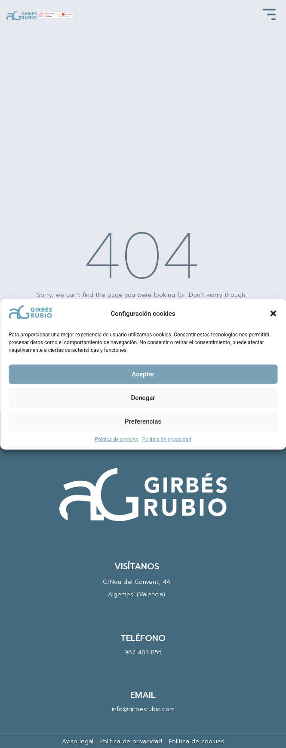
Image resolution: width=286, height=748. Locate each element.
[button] (273, 313)
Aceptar (143, 374)
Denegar (143, 398)
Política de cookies (116, 439)
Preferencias (143, 421)
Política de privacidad (166, 439)
